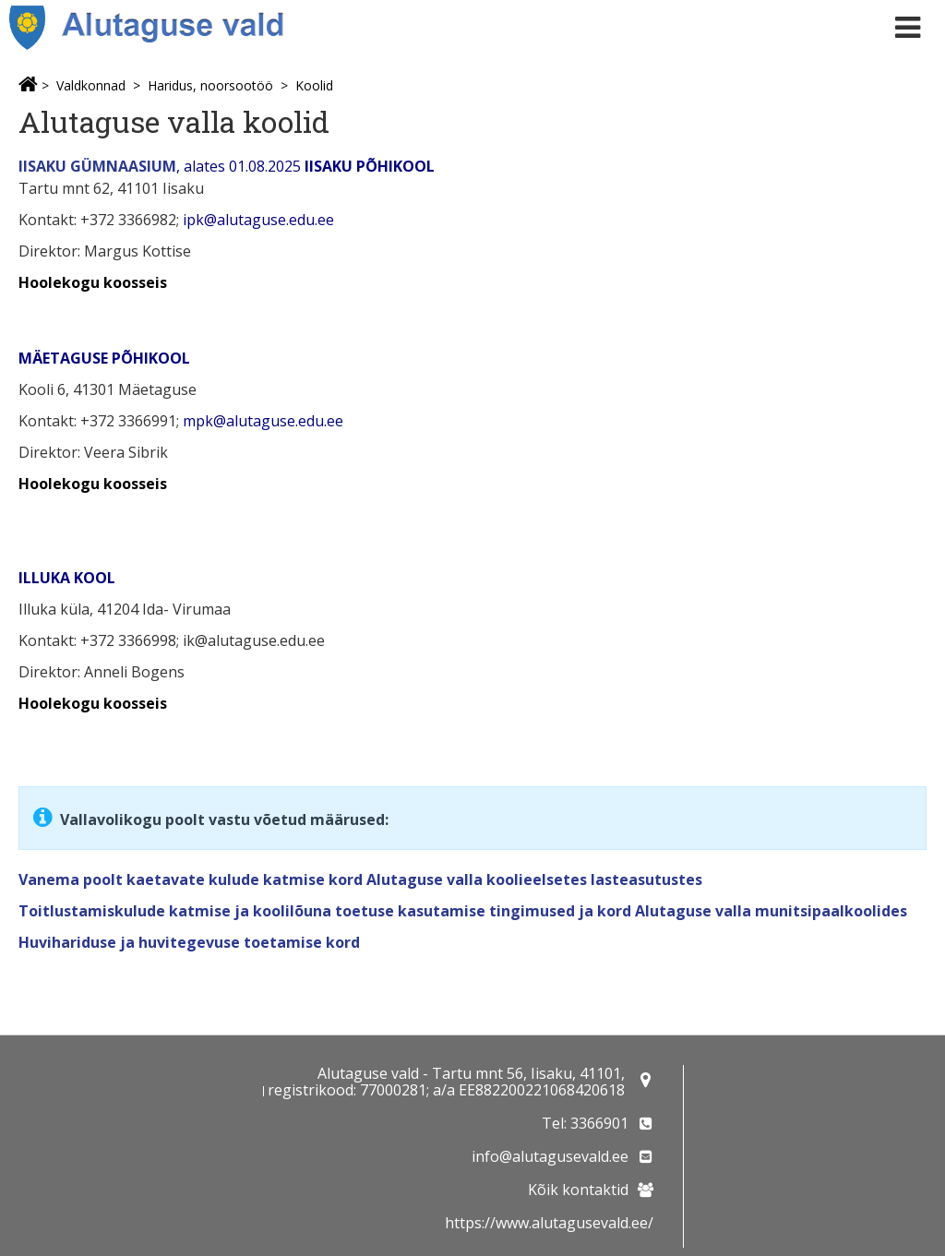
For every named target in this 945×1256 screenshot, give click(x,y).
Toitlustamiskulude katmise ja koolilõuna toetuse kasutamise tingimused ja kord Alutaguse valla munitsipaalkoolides (462, 911)
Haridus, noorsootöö (210, 85)
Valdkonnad (91, 85)
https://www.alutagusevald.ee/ (549, 1223)
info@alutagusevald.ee (550, 1156)
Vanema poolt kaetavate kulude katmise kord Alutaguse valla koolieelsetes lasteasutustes (360, 879)
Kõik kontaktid (578, 1189)
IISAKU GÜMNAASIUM (97, 166)
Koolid (314, 85)
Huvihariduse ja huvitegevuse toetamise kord (189, 942)
